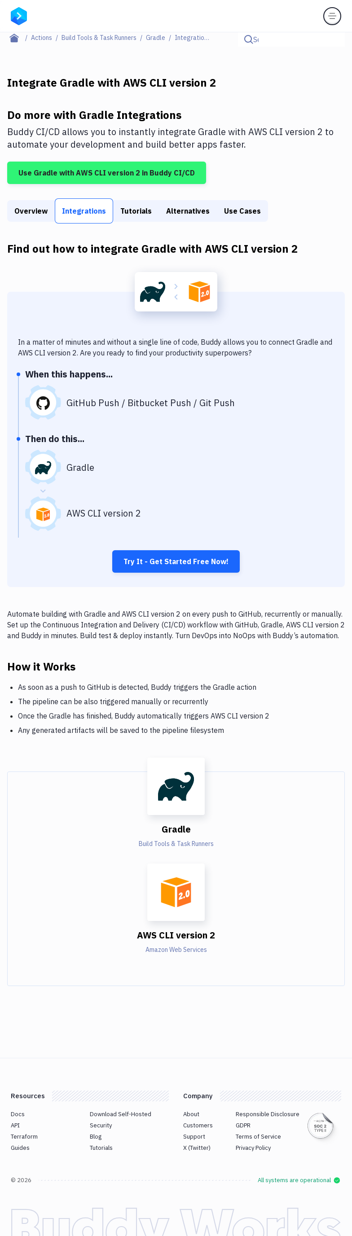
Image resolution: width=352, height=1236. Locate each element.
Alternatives (188, 210)
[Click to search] (334, 39)
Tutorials (136, 210)
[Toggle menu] (332, 16)
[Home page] (19, 37)
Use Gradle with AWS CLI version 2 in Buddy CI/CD (106, 172)
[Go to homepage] (19, 15)
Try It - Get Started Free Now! (176, 561)
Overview (31, 210)
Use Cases (242, 210)
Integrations (84, 210)
